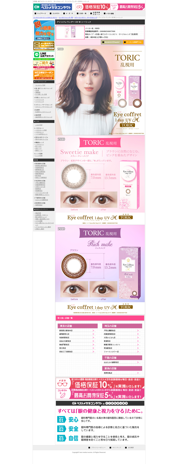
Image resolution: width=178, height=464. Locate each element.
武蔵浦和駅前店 (40, 185)
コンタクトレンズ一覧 (66, 17)
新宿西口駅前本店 (41, 165)
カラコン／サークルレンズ (43, 107)
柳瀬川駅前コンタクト (42, 195)
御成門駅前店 (39, 173)
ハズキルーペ (39, 144)
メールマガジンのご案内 (43, 227)
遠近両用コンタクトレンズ (43, 117)
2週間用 (37, 92)
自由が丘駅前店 (40, 171)
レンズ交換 (38, 155)
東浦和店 (38, 189)
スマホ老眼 (38, 221)
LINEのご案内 (39, 229)
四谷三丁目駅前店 (41, 177)
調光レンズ (38, 150)
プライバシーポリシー (98, 447)
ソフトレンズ (39, 99)
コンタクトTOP (40, 85)
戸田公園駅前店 (40, 183)
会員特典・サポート (41, 215)
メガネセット (39, 132)
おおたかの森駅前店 (41, 200)
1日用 (37, 90)
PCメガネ (38, 146)
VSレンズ (38, 148)
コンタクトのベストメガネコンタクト (45, 17)
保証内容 (38, 213)
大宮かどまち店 (40, 187)
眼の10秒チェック (41, 217)
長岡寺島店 (38, 205)
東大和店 (38, 175)
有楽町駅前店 (39, 167)
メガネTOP (38, 125)
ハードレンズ (39, 101)
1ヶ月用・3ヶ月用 (41, 94)
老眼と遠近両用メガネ (42, 219)
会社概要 (131, 447)
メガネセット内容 (41, 130)
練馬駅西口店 (39, 169)
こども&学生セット (41, 134)
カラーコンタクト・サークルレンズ (85, 17)
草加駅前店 (38, 191)
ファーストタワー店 (41, 193)
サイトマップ (117, 447)
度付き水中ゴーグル (41, 139)
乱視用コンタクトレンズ (43, 112)
